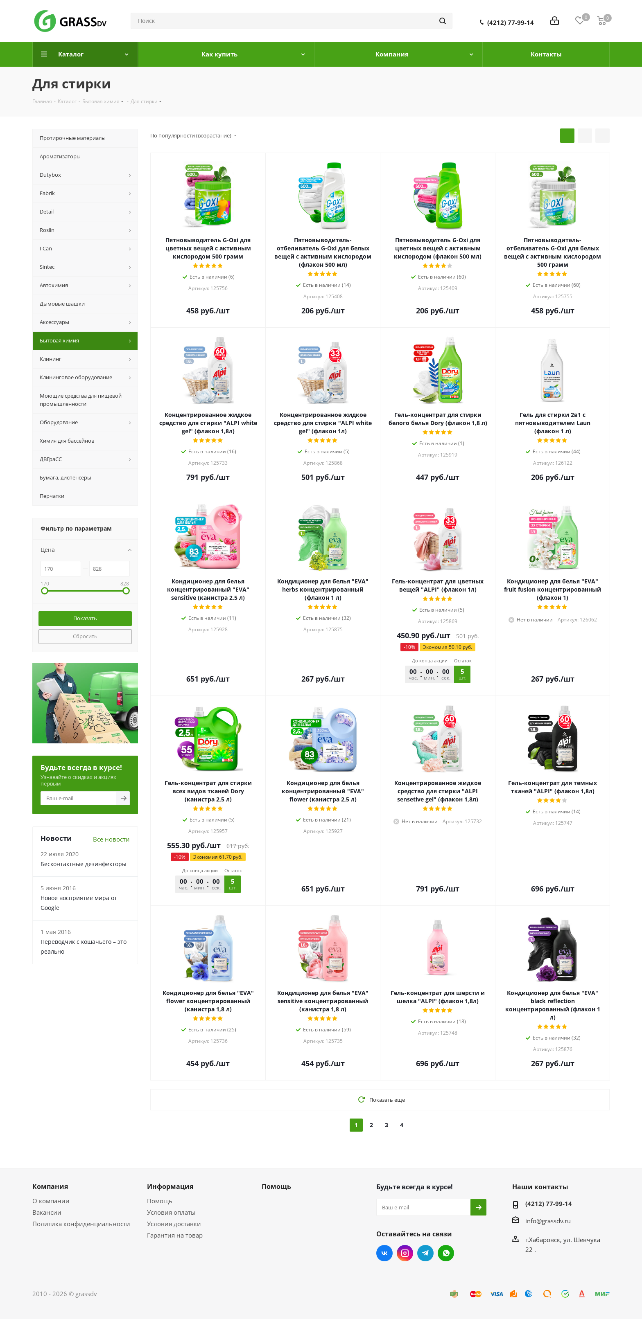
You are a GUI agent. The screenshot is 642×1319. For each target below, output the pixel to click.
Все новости (111, 839)
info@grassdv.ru (548, 1221)
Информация (170, 1186)
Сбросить (85, 636)
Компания (50, 1186)
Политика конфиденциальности (81, 1224)
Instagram (405, 1253)
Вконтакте (384, 1253)
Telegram (425, 1253)
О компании (51, 1201)
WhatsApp (446, 1253)
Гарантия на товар (175, 1235)
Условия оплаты (171, 1212)
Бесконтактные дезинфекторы (84, 864)
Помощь (159, 1201)
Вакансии (46, 1212)
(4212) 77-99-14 (510, 22)
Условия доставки (174, 1224)
